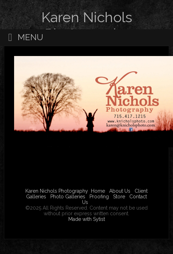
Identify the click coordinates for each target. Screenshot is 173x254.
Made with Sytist (86, 219)
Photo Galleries (67, 196)
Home (98, 191)
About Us (119, 191)
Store (119, 196)
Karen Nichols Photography (56, 191)
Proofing (99, 196)
